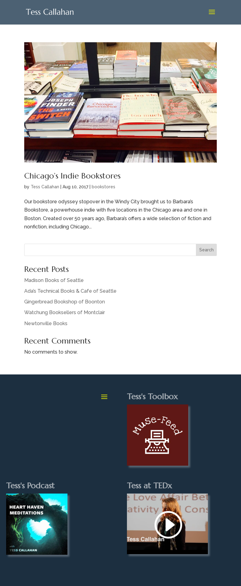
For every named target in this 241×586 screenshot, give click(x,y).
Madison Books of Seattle (54, 280)
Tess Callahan (45, 186)
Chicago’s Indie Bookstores (72, 176)
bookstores (103, 186)
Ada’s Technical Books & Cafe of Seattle (70, 291)
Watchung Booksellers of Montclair (64, 312)
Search (206, 249)
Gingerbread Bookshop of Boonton (64, 302)
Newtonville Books (45, 323)
